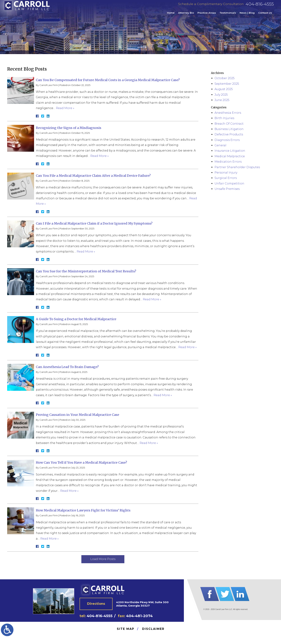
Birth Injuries (224, 118)
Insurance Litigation (230, 150)
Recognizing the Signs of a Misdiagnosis (68, 128)
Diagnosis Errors (227, 140)
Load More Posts (102, 559)
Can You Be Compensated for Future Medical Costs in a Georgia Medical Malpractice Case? (108, 80)
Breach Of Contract (229, 123)
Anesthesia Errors (228, 112)
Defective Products (229, 134)
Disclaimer (153, 629)
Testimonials (228, 15)
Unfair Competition (229, 183)
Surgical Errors (226, 178)
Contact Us (265, 15)
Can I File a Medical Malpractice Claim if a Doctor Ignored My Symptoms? (94, 223)
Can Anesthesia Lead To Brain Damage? (67, 367)
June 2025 (222, 100)
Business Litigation (229, 129)
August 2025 (224, 89)
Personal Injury (226, 172)
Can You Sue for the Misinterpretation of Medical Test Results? (86, 271)
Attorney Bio (186, 15)
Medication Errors (228, 161)
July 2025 (221, 94)
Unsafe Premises (227, 189)
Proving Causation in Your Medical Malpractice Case (77, 415)
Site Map (125, 629)
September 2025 (227, 83)
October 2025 (225, 78)
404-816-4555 (260, 6)
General (220, 145)
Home (171, 15)
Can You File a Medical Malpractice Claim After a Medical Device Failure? (93, 176)
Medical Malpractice (230, 156)
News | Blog (247, 15)
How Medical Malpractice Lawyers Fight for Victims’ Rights (83, 510)
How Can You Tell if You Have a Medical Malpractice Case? (81, 462)
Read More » (65, 108)
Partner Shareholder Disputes (237, 167)
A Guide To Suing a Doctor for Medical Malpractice (76, 319)
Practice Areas (206, 15)
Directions (96, 604)
